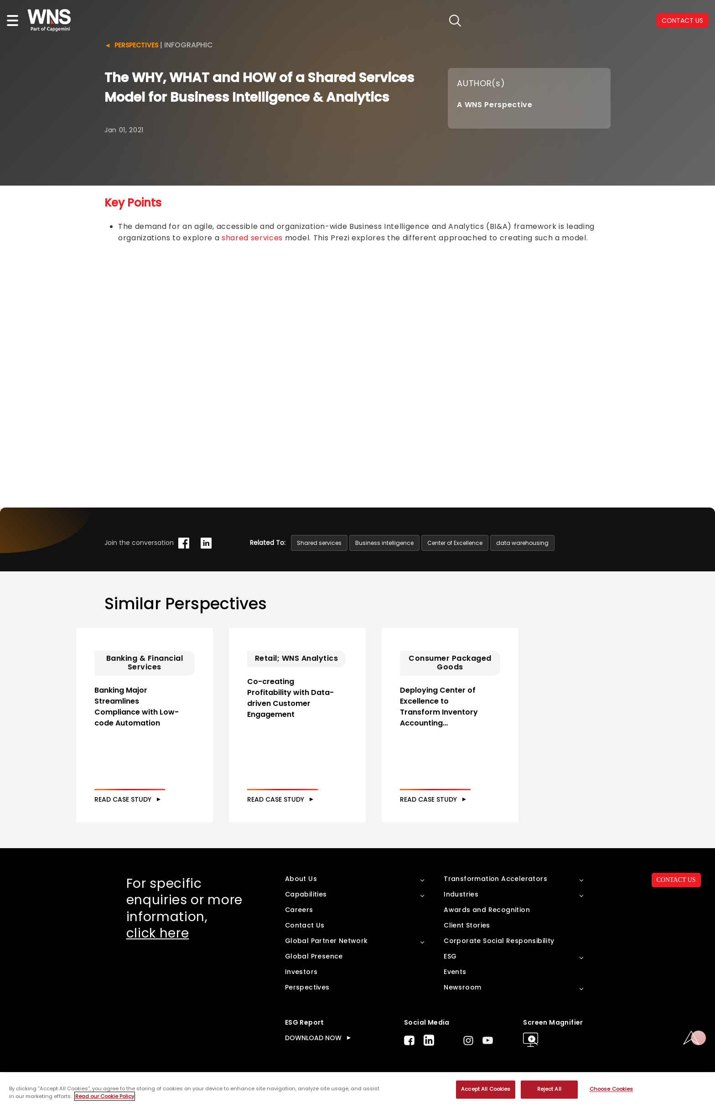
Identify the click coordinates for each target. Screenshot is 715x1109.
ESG (450, 956)
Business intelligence (384, 543)
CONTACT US (676, 879)
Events (455, 972)
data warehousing (522, 543)
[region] (357, 1091)
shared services (252, 238)
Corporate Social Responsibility (499, 941)
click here (157, 933)
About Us (301, 879)
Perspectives (136, 45)
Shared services (319, 543)
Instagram (468, 1040)
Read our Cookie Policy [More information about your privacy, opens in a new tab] (104, 1096)
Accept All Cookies (485, 1089)
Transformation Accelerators (495, 879)
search (455, 20)
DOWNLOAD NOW (313, 1037)
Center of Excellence (454, 543)
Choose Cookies (611, 1089)
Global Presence (314, 956)
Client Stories (467, 925)
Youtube (487, 1040)
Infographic (188, 45)
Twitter (448, 1040)
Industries (461, 894)
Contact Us (305, 925)
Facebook (409, 1040)
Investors (301, 972)
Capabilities (306, 894)
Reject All (549, 1089)
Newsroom (462, 987)
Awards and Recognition (487, 910)
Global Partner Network (326, 941)
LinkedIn (429, 1040)
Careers (299, 910)
